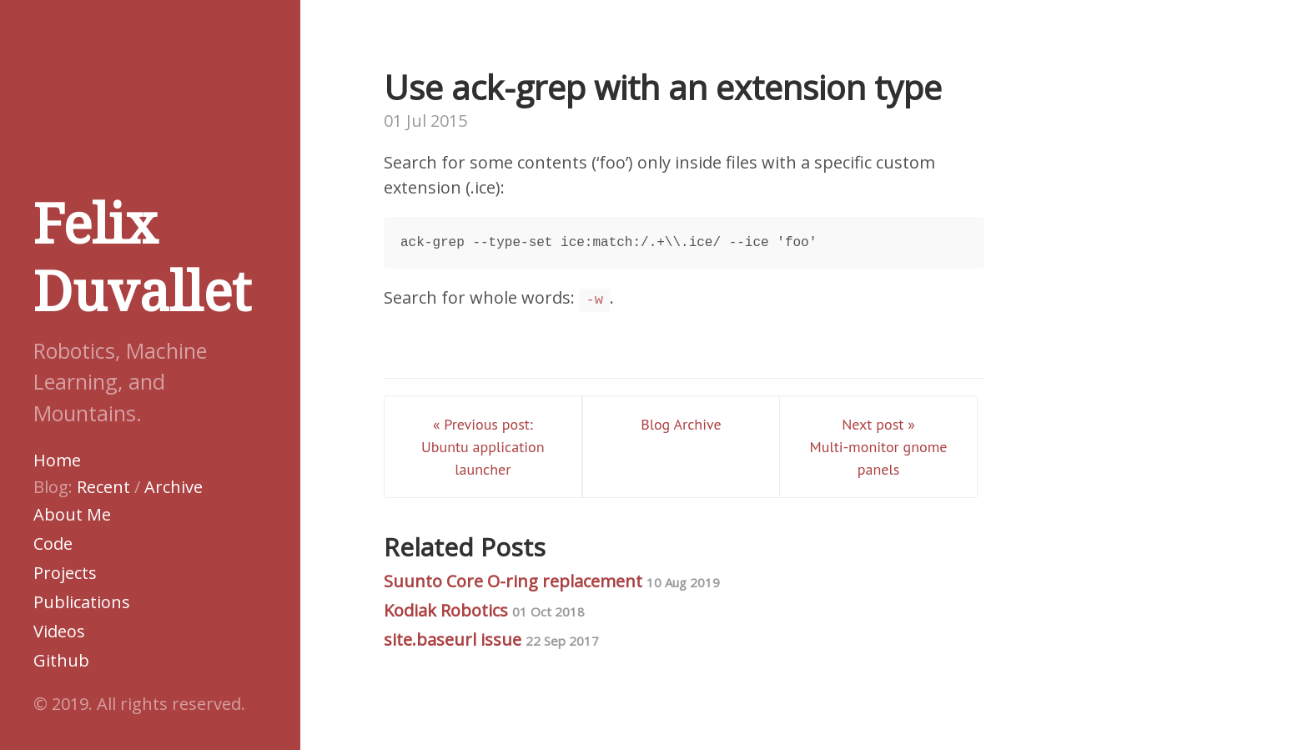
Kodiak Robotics (484, 610)
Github (61, 660)
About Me (72, 514)
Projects (65, 572)
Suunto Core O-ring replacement (552, 581)
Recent (103, 487)
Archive (173, 487)
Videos (59, 631)
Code (53, 543)
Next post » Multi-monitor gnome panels (879, 447)
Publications (81, 602)
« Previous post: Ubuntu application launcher (483, 447)
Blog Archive (681, 424)
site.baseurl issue (491, 639)
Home (57, 460)
